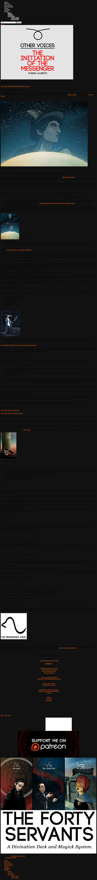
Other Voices (7, 715)
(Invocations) (27, 430)
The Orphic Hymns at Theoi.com (10, 410)
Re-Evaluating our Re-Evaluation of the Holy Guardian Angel (57, 203)
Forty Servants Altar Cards (49, 670)
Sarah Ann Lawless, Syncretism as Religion (19, 250)
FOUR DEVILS (8, 7)
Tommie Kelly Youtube (49, 685)
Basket (9, 13)
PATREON (48, 663)
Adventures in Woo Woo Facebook (49, 689)
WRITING (7, 3)
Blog (2, 715)
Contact (6, 8)
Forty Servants (8, 5)
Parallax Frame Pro (10, 857)
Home (6, 2)
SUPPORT (7, 10)
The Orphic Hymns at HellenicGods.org (12, 413)
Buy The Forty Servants (49, 671)
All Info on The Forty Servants (49, 668)
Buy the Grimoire (49, 673)
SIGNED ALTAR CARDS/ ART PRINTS (49, 679)
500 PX (49, 697)
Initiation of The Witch (68, 177)
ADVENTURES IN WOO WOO (49, 660)
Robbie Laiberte (72, 94)
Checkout (10, 14)
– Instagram (48, 700)
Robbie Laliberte (25, 86)
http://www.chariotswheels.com (67, 648)
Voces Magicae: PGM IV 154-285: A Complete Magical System (18, 345)
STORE (6, 11)
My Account (11, 16)
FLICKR (49, 699)
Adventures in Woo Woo (18, 856)
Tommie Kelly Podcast (49, 683)
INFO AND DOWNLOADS (49, 677)
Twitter (49, 692)
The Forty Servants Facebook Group (49, 691)
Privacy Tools (15, 19)
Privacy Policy (15, 18)
